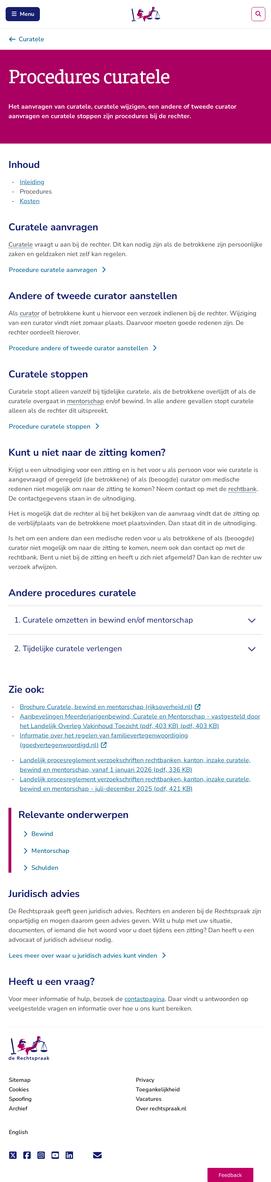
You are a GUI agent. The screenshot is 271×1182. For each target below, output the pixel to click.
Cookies (19, 1089)
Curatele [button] (20, 244)
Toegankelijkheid (158, 1089)
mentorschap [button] (85, 401)
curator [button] (30, 313)
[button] (230, 1175)
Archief (18, 1109)
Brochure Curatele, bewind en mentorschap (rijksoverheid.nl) (110, 707)
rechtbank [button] (242, 489)
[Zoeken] (258, 14)
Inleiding (32, 182)
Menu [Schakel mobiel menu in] (22, 14)
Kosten (30, 201)
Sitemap (19, 1080)
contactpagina (145, 999)
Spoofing (20, 1099)
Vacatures (149, 1099)
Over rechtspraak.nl (161, 1109)
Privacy (145, 1080)
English (18, 1132)
